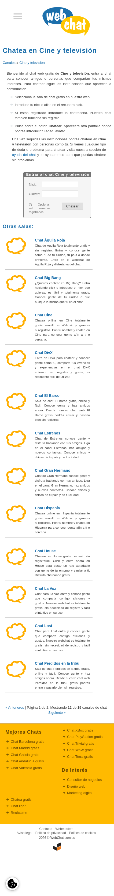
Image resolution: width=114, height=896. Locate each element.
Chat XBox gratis (80, 730)
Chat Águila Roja (50, 240)
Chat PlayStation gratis (84, 737)
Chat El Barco (47, 395)
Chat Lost (43, 626)
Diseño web (76, 786)
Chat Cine (43, 315)
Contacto (45, 829)
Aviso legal (24, 833)
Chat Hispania (47, 508)
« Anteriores (14, 707)
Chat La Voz (45, 588)
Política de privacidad (50, 833)
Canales (9, 63)
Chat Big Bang (48, 278)
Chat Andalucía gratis (27, 761)
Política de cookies (82, 833)
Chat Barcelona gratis (27, 742)
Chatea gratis (21, 800)
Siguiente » (57, 713)
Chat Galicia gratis (25, 755)
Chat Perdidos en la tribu (57, 663)
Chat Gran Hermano (52, 470)
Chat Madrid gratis (25, 748)
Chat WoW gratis (80, 750)
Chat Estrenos (47, 433)
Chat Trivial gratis (80, 743)
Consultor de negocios (84, 780)
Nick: (33, 184)
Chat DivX (44, 352)
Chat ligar (18, 806)
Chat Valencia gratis (26, 768)
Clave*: (34, 194)
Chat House (45, 551)
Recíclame (19, 813)
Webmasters (64, 829)
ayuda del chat (24, 155)
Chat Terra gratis (80, 757)
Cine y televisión (32, 63)
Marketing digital (80, 793)
